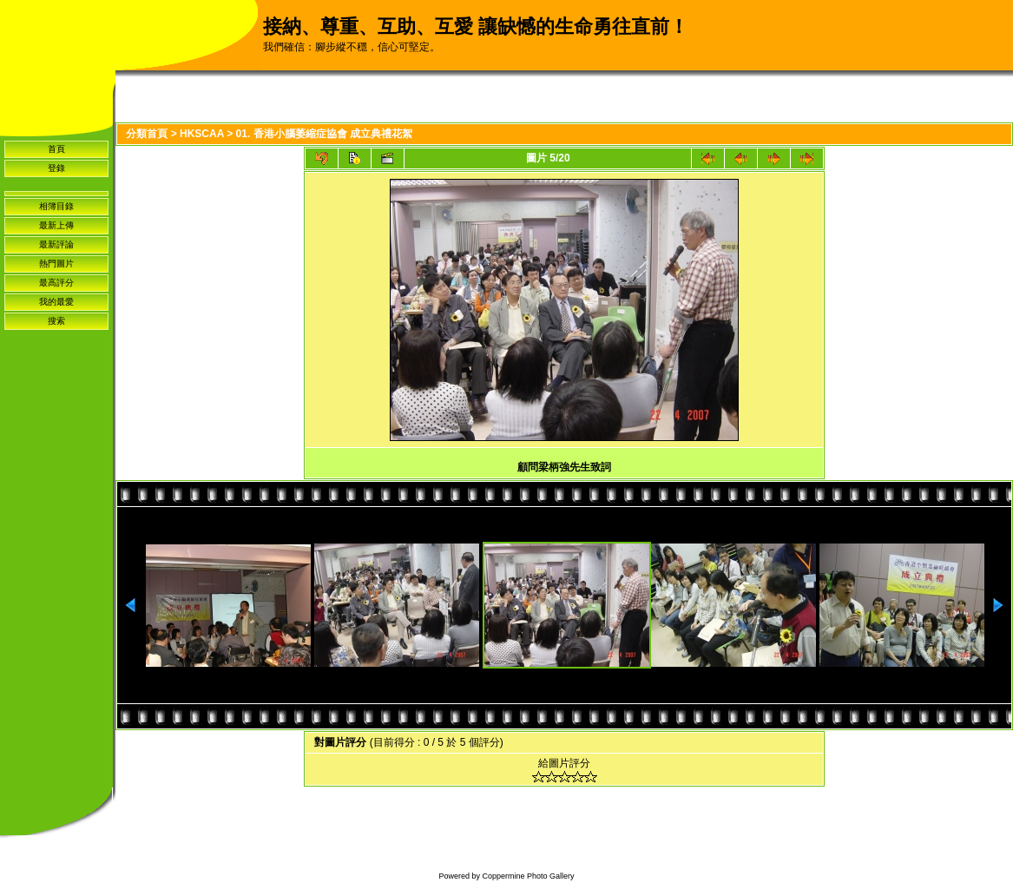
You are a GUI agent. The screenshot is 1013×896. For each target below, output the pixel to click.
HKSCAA (202, 134)
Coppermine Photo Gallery (528, 876)
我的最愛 (56, 301)
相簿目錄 (56, 206)
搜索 (56, 321)
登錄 (56, 168)
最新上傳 (56, 225)
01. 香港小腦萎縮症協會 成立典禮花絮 (324, 134)
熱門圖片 (56, 263)
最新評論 (56, 244)
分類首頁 (147, 134)
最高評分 (56, 282)
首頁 (56, 149)
